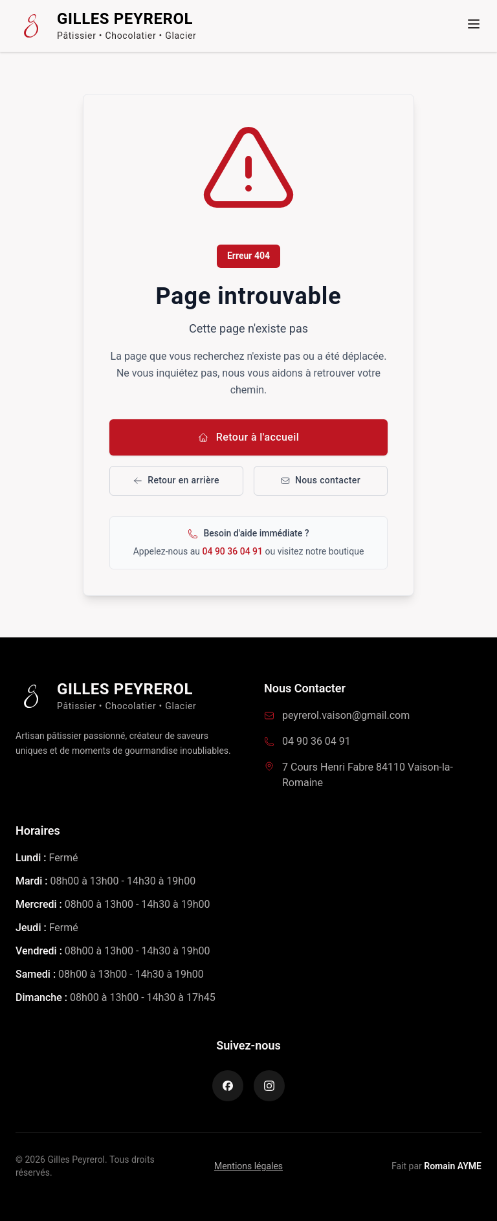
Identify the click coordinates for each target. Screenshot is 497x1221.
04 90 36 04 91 (234, 551)
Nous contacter (320, 480)
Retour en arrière (176, 480)
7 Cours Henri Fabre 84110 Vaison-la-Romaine (367, 775)
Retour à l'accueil (249, 437)
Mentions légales (248, 1166)
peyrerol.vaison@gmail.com (346, 715)
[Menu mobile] (473, 24)
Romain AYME (452, 1166)
